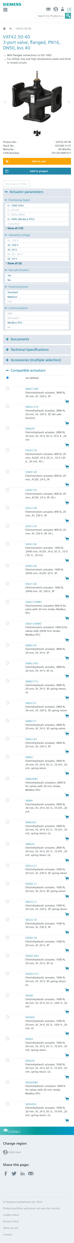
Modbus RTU (15, 322)
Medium (12, 296)
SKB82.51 (30, 721)
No (9, 280)
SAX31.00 (31, 508)
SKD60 (29, 995)
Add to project (39, 171)
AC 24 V (12, 249)
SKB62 (29, 757)
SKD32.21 (31, 901)
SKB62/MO (31, 778)
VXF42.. (11, 28)
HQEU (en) (14, 1152)
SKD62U (30, 1060)
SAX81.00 (31, 472)
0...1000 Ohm (16, 205)
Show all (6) (15, 263)
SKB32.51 (30, 703)
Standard (13, 292)
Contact (14, 1131)
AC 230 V (13, 245)
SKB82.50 (30, 645)
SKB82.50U (31, 663)
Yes (9, 275)
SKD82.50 (31, 937)
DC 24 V (12, 258)
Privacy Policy (11, 1221)
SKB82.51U (31, 681)
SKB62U (30, 844)
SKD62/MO (31, 1082)
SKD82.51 (31, 883)
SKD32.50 (31, 919)
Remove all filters (16, 183)
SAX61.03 (31, 450)
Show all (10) (15, 228)
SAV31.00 (31, 583)
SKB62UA (30, 822)
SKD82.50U (32, 955)
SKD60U (30, 1017)
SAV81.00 (31, 565)
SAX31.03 (31, 526)
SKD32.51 (31, 865)
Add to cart (39, 161)
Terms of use (10, 1227)
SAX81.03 (31, 490)
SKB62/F (30, 428)
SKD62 (29, 1038)
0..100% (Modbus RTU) (21, 219)
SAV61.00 (31, 544)
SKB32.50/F (32, 388)
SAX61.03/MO (33, 601)
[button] (37, 132)
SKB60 (29, 800)
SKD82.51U (32, 973)
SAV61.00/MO (33, 623)
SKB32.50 (30, 739)
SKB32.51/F (32, 406)
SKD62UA (30, 1104)
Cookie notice (11, 1214)
